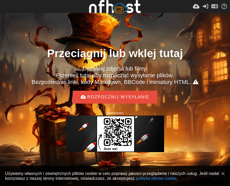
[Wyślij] (196, 6)
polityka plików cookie (156, 178)
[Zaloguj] (205, 6)
